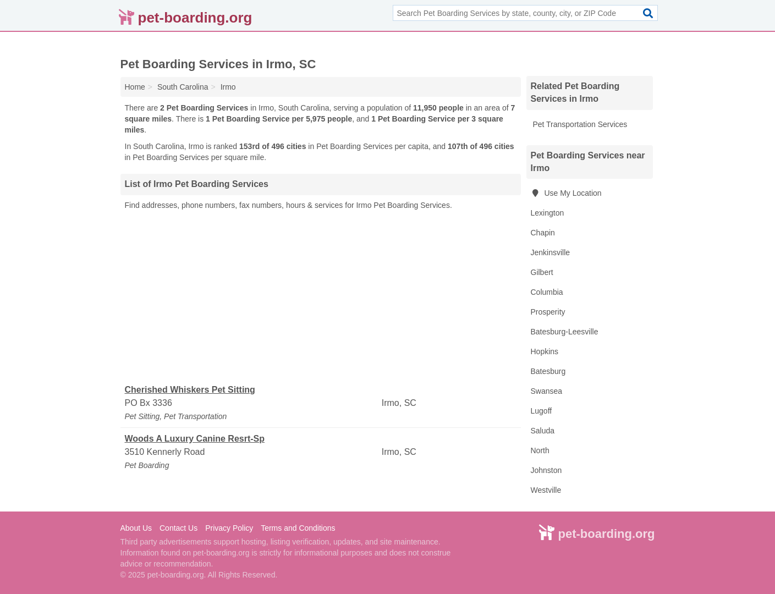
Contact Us (178, 528)
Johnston (546, 470)
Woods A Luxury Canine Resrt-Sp (195, 438)
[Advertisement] (320, 298)
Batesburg (548, 371)
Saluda (543, 430)
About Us (136, 528)
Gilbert (542, 272)
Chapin (543, 232)
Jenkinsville (550, 252)
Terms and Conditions (298, 528)
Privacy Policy (229, 528)
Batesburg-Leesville (564, 331)
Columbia (547, 292)
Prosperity (548, 311)
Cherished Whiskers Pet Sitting (190, 389)
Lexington (547, 212)
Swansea (547, 391)
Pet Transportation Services (579, 124)
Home (135, 86)
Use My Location (566, 193)
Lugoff (541, 410)
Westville (546, 490)
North (540, 450)
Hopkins (545, 351)
